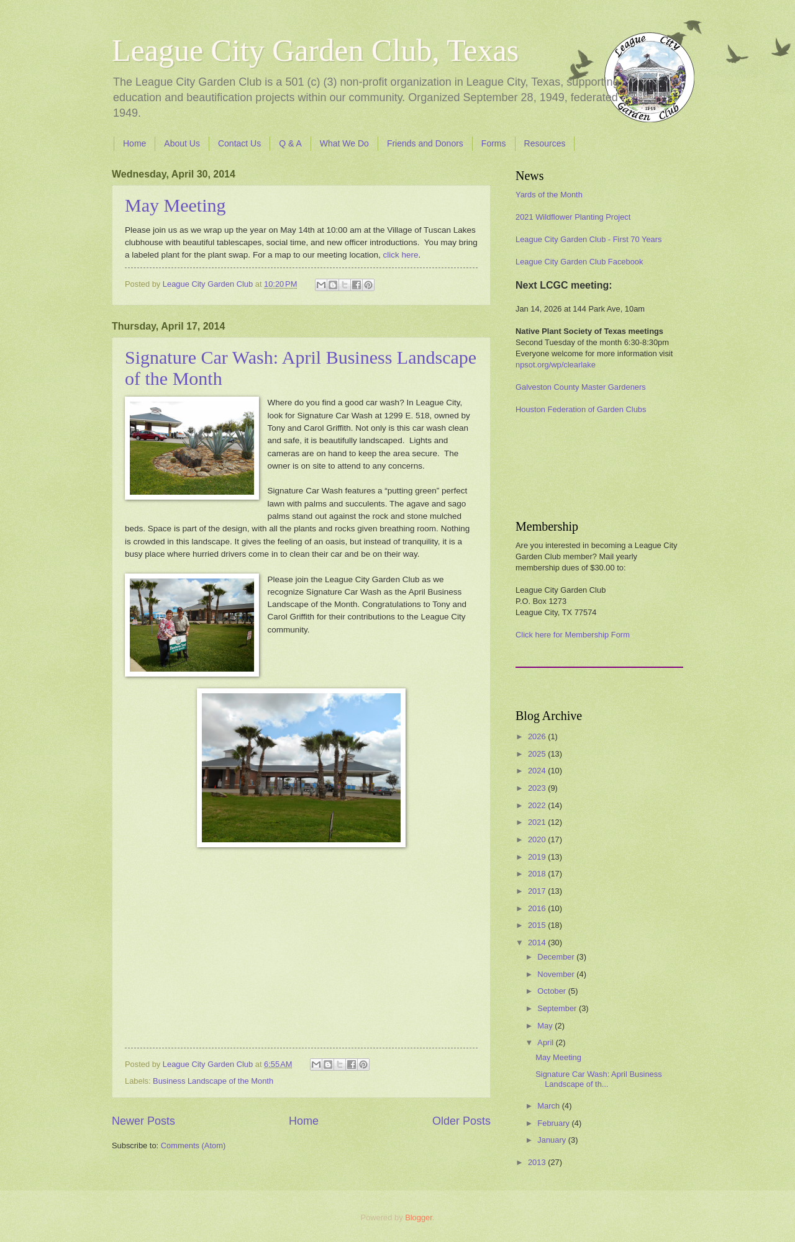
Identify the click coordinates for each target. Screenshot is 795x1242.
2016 (538, 908)
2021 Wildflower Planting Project (573, 217)
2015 (538, 925)
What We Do (344, 143)
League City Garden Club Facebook (579, 261)
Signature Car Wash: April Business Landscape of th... (598, 1078)
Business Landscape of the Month (213, 1081)
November (556, 974)
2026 (538, 736)
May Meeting (175, 205)
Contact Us (239, 143)
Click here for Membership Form (573, 634)
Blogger (418, 1217)
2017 (538, 891)
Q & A (290, 143)
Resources (545, 143)
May (546, 1025)
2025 (538, 753)
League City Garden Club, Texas (315, 50)
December (556, 956)
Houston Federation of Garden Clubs (581, 409)
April (546, 1042)
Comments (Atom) (193, 1145)
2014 (538, 942)
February (554, 1123)
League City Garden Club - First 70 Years (588, 239)
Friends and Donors (425, 143)
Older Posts (461, 1121)
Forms (493, 143)
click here (400, 254)
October (552, 991)
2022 (538, 805)
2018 (538, 873)
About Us (182, 143)
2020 (538, 839)
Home (134, 143)
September (558, 1008)
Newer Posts (143, 1121)
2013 (538, 1162)
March (549, 1105)
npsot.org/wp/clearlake (556, 364)
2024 (538, 770)
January (552, 1140)
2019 (538, 857)
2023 (538, 788)
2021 (538, 822)
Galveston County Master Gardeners (581, 387)
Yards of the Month (549, 194)
